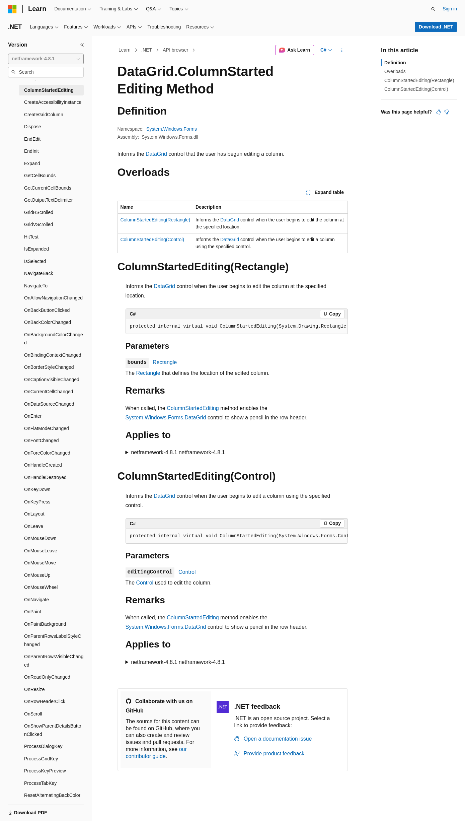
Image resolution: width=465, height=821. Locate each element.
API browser (175, 50)
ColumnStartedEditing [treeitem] (49, 90)
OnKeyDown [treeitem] (37, 489)
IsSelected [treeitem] (35, 261)
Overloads (395, 71)
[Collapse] (82, 45)
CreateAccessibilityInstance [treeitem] (52, 102)
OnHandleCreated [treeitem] (43, 465)
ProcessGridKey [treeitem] (41, 758)
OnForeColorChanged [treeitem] (47, 453)
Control (187, 572)
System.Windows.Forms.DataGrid (166, 417)
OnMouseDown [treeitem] (40, 538)
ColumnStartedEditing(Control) (152, 239)
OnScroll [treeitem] (33, 713)
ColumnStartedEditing (193, 408)
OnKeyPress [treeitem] (37, 501)
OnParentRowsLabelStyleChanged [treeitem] (52, 640)
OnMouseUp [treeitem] (37, 575)
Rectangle (165, 362)
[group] (237, 326)
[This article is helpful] (439, 112)
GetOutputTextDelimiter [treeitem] (48, 200)
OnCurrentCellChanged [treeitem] (48, 391)
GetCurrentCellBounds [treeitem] (47, 188)
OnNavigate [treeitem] (36, 599)
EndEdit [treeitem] (32, 139)
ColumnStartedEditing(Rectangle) (155, 219)
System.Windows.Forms (171, 129)
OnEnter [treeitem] (33, 416)
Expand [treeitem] (32, 163)
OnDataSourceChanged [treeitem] (49, 404)
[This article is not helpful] (447, 112)
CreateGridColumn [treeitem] (43, 114)
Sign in (450, 8)
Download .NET (436, 26)
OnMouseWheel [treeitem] (41, 587)
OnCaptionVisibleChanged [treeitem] (51, 379)
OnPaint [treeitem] (32, 611)
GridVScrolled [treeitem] (38, 224)
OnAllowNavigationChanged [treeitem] (53, 297)
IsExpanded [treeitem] (36, 249)
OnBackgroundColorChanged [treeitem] (53, 339)
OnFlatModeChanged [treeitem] (46, 428)
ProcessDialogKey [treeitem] (43, 746)
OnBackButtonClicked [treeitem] (47, 310)
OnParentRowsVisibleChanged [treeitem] (53, 661)
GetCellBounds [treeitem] (40, 175)
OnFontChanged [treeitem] (41, 440)
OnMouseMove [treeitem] (40, 562)
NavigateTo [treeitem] (36, 285)
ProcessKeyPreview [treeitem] (45, 770)
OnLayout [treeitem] (34, 514)
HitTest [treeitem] (31, 237)
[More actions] (341, 50)
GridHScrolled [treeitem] (38, 212)
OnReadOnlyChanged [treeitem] (47, 677)
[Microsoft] (12, 9)
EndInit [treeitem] (31, 151)
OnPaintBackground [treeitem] (45, 624)
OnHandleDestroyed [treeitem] (45, 477)
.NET (146, 50)
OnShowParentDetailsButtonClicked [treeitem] (52, 730)
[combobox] (46, 59)
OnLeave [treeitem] (33, 526)
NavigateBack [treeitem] (38, 273)
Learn (125, 50)
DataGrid (156, 154)
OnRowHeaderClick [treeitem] (44, 701)
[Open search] (433, 9)
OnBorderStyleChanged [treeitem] (49, 367)
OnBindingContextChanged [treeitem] (52, 355)
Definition (395, 62)
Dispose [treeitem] (32, 126)
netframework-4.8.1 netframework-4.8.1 (178, 452)
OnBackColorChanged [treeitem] (47, 322)
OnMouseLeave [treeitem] (40, 550)
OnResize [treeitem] (34, 689)
